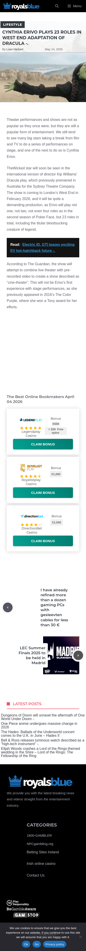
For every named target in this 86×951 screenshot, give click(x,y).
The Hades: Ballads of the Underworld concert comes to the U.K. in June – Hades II (37, 733)
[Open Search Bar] (57, 6)
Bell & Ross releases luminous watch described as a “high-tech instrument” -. (42, 742)
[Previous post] (7, 607)
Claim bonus (43, 444)
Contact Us (35, 875)
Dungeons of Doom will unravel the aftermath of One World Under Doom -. (43, 717)
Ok (26, 944)
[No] (80, 937)
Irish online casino (41, 864)
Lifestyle (12, 25)
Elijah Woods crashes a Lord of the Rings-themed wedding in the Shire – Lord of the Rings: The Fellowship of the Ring (40, 752)
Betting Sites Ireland (43, 852)
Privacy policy (54, 944)
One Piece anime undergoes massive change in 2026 (39, 725)
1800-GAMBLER (39, 835)
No (37, 944)
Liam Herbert (15, 49)
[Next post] (78, 655)
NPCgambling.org (40, 844)
